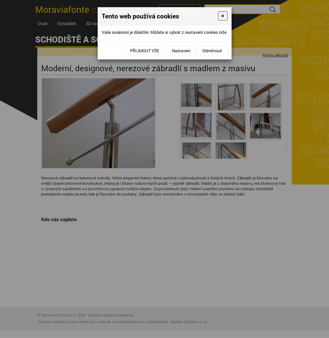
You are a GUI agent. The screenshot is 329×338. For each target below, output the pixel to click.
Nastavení (181, 50)
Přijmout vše (144, 50)
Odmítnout (212, 50)
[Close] (222, 16)
